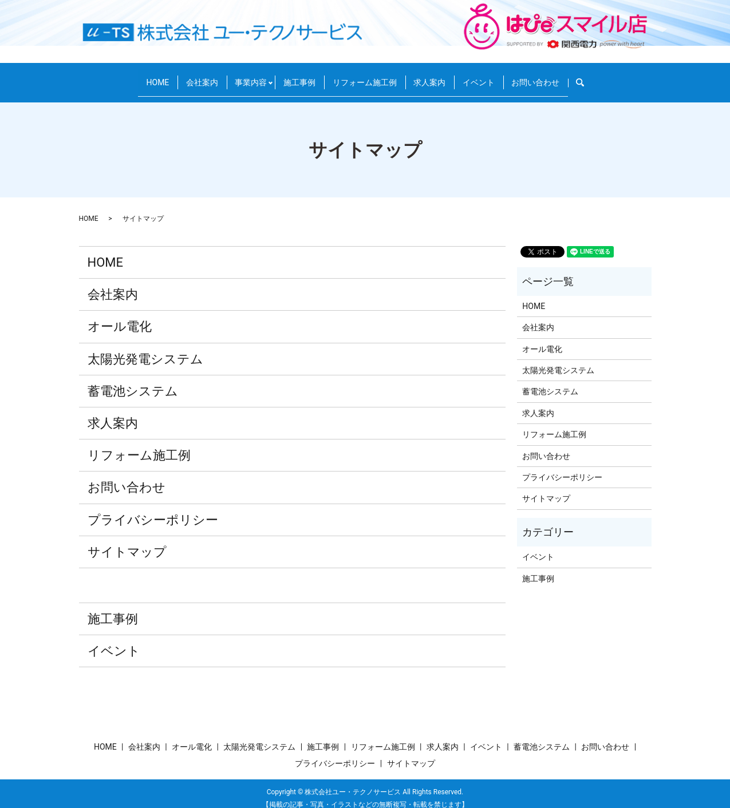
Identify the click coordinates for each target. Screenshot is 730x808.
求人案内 (439, 76)
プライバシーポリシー (153, 509)
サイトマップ (127, 541)
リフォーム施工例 (366, 76)
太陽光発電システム (145, 349)
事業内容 (242, 76)
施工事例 (294, 76)
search (613, 77)
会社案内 (186, 76)
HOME (134, 76)
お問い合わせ (559, 76)
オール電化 (120, 317)
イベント (495, 76)
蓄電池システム (133, 381)
